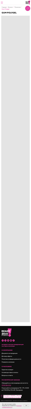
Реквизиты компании (8, 362)
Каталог (10, 7)
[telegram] (5, 340)
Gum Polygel (5, 9)
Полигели (17, 7)
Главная (4, 7)
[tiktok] (14, 340)
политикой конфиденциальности (11, 406)
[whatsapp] (11, 340)
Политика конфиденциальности (11, 359)
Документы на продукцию (10, 353)
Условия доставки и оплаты (10, 372)
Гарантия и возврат (7, 369)
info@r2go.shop (6, 385)
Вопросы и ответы (7, 375)
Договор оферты (7, 356)
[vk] (3, 340)
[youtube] (8, 340)
